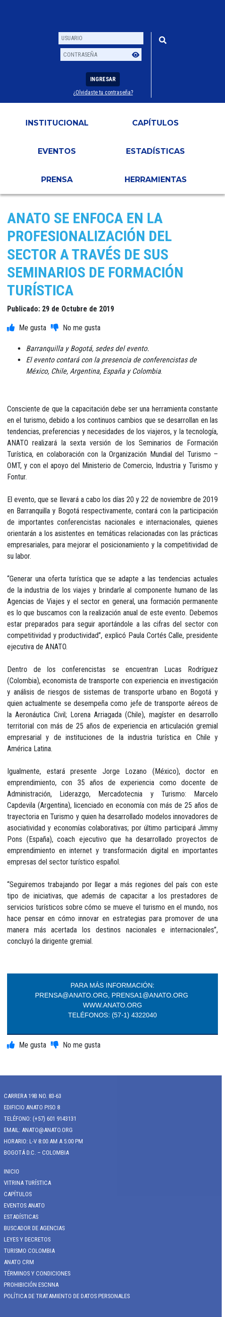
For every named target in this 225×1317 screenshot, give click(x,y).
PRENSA (57, 179)
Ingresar (103, 79)
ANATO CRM (15, 1262)
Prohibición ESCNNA (27, 1284)
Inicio (8, 1171)
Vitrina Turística (24, 1182)
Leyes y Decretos (23, 1239)
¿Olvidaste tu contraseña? (103, 92)
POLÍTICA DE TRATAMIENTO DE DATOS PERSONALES (63, 1296)
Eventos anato (21, 1205)
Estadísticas (155, 151)
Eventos (57, 151)
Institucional (57, 122)
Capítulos (155, 122)
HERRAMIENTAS (156, 179)
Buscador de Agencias (30, 1228)
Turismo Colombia (25, 1250)
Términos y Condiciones (33, 1273)
